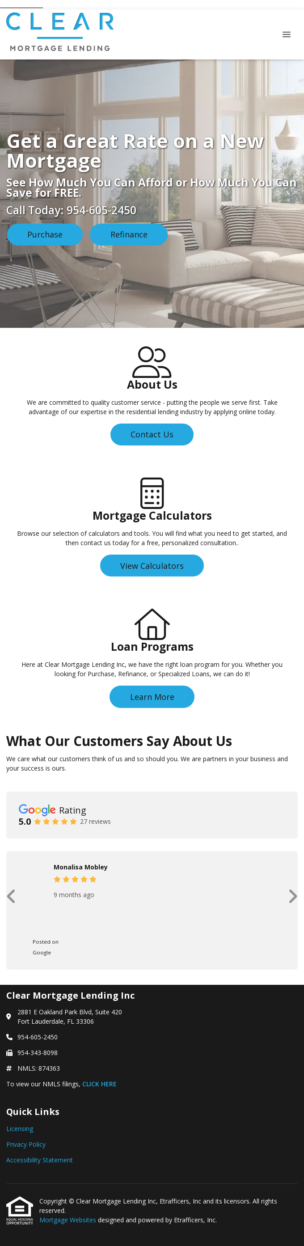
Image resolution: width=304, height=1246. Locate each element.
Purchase (45, 234)
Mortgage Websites (68, 1220)
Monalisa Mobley (81, 867)
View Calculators (152, 565)
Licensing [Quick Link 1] (19, 1128)
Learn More (152, 696)
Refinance (129, 234)
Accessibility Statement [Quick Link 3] (39, 1160)
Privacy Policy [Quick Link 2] (26, 1144)
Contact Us (152, 434)
